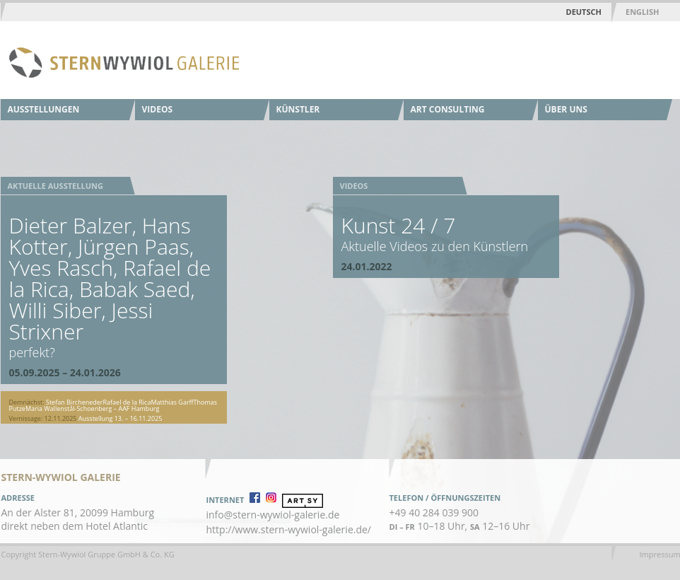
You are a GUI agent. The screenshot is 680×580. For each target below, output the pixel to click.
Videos (157, 109)
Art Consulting (448, 109)
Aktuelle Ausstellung (55, 185)
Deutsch (584, 11)
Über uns (566, 109)
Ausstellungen (44, 109)
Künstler (298, 109)
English (642, 11)
